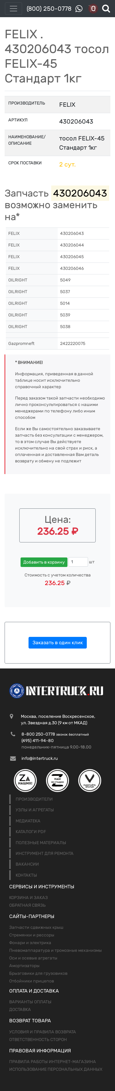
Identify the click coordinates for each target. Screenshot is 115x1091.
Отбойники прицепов (31, 981)
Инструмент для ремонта (45, 853)
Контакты (26, 875)
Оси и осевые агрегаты (33, 958)
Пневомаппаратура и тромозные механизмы (55, 950)
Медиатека (28, 821)
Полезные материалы (41, 842)
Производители (34, 799)
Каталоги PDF (31, 831)
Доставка (20, 1009)
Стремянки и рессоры (31, 935)
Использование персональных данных (55, 1069)
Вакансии (27, 864)
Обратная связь (27, 905)
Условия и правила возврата (42, 1032)
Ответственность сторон (38, 1039)
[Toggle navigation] (13, 8)
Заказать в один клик (58, 642)
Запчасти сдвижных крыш (36, 927)
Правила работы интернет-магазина (52, 1061)
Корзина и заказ (28, 897)
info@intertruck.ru (39, 758)
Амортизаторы (24, 965)
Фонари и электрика (30, 942)
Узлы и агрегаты (35, 810)
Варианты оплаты (30, 1002)
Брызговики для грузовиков (38, 973)
